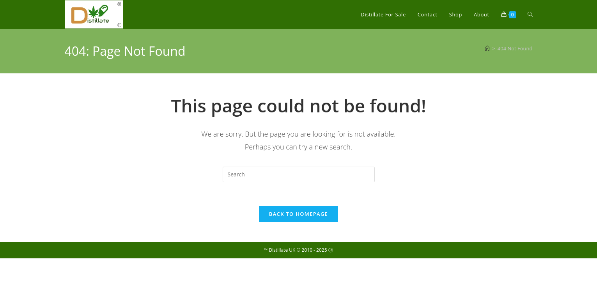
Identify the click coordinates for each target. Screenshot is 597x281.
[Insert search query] (299, 174)
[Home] (487, 48)
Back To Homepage (298, 213)
